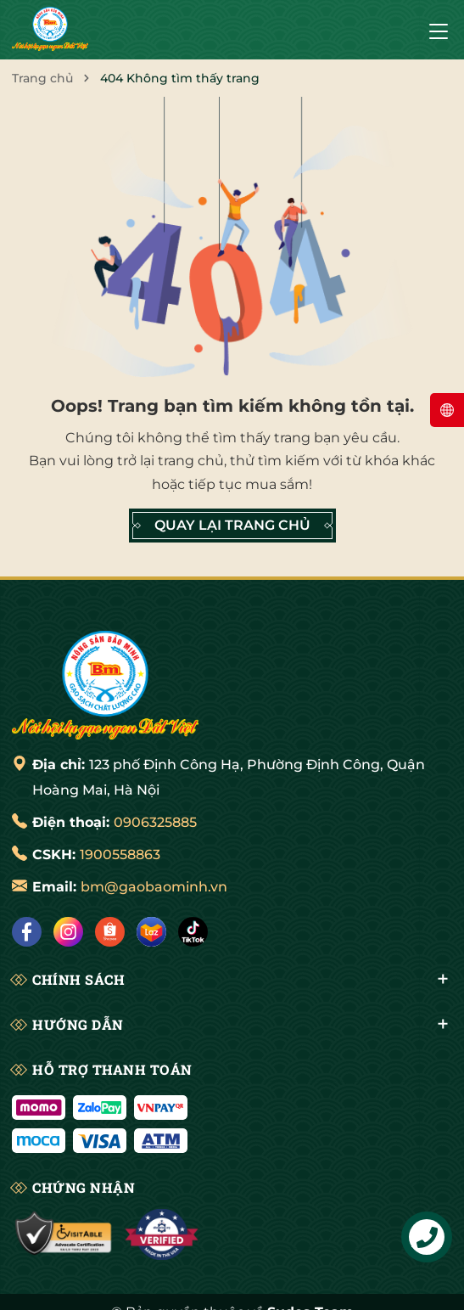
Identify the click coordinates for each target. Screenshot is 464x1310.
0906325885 (155, 822)
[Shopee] (110, 932)
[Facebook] (27, 932)
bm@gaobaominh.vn (154, 887)
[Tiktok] (193, 932)
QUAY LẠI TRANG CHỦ (232, 525)
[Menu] (438, 29)
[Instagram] (68, 932)
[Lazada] (151, 932)
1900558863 (120, 854)
